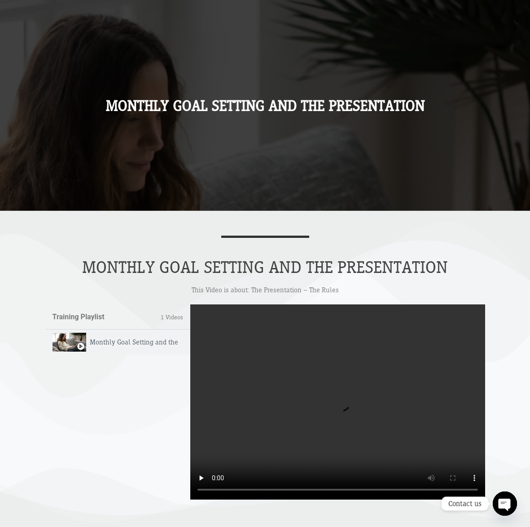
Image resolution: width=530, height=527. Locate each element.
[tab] (117, 342)
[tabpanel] (337, 402)
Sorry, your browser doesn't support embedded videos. (337, 402)
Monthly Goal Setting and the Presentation (135, 342)
